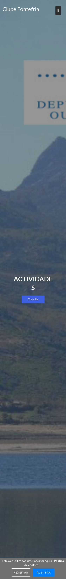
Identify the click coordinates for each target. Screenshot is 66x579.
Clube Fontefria (21, 9)
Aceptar (44, 572)
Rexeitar (21, 572)
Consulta (33, 299)
